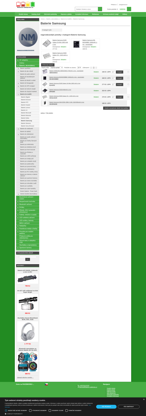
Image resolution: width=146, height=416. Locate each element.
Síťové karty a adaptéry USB (27, 241)
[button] (49, 414)
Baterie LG (24, 110)
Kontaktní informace (81, 14)
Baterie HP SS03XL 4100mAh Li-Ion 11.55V (28, 271)
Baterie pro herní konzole (27, 149)
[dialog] (73, 406)
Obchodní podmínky (50, 14)
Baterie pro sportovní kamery (28, 178)
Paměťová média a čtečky (28, 228)
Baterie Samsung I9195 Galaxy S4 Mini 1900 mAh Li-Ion (60, 42)
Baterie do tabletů (25, 131)
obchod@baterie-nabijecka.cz (87, 387)
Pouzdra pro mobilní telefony (26, 232)
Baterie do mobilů (26, 94)
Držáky (21, 207)
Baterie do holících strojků (28, 89)
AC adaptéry (23, 60)
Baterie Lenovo (25, 107)
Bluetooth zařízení (25, 204)
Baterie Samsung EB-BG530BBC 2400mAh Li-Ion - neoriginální (90, 42)
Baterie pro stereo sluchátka (28, 180)
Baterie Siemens (26, 123)
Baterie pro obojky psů (27, 158)
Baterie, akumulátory (27, 65)
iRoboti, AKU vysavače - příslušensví (27, 211)
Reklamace (95, 14)
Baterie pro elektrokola (27, 144)
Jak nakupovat (111, 393)
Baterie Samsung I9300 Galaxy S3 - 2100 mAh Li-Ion (60, 55)
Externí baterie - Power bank (28, 191)
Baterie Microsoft (26, 113)
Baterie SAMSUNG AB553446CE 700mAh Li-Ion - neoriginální (66, 71)
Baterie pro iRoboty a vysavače (26, 153)
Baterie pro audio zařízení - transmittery (28, 137)
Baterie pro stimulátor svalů (28, 183)
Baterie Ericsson (26, 99)
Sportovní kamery (25, 247)
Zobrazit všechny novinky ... (25, 377)
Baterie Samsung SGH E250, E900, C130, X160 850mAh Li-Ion (66, 102)
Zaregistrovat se (123, 4)
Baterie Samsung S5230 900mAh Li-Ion (60, 89)
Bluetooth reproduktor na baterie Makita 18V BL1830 (28, 349)
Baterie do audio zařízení (27, 74)
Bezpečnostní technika (27, 201)
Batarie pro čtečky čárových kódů (28, 141)
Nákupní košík (111, 391)
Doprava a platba (66, 14)
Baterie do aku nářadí (26, 71)
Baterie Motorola (26, 115)
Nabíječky (22, 226)
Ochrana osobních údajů (111, 14)
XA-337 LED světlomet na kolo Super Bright (27, 291)
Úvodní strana (23, 14)
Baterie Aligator (25, 97)
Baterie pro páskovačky (27, 164)
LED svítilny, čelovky (26, 220)
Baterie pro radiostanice (27, 169)
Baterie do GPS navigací (27, 86)
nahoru (43, 113)
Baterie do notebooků (26, 128)
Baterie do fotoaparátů (26, 83)
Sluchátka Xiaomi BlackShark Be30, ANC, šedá (28, 318)
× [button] (144, 399)
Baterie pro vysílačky (26, 186)
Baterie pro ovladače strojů (28, 161)
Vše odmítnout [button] (129, 406)
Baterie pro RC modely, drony (29, 172)
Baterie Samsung (26, 120)
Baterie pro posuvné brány (28, 166)
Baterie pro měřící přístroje (28, 156)
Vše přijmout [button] (106, 406)
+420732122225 (83, 385)
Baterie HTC (24, 102)
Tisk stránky (49, 113)
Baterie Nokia (25, 118)
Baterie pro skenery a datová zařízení (28, 175)
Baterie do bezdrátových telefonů (27, 77)
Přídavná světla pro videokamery (26, 237)
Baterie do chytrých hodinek (28, 91)
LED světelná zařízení (27, 217)
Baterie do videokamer (27, 134)
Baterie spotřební (25, 68)
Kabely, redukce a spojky (28, 214)
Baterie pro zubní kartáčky (28, 188)
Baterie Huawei (25, 105)
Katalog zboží (36, 14)
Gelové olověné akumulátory (28, 194)
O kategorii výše (46, 30)
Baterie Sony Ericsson (27, 126)
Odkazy (124, 14)
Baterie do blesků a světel (27, 80)
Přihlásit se (114, 4)
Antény (21, 63)
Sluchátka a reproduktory (28, 245)
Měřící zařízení (24, 223)
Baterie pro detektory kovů (28, 147)
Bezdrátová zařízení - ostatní (26, 198)
